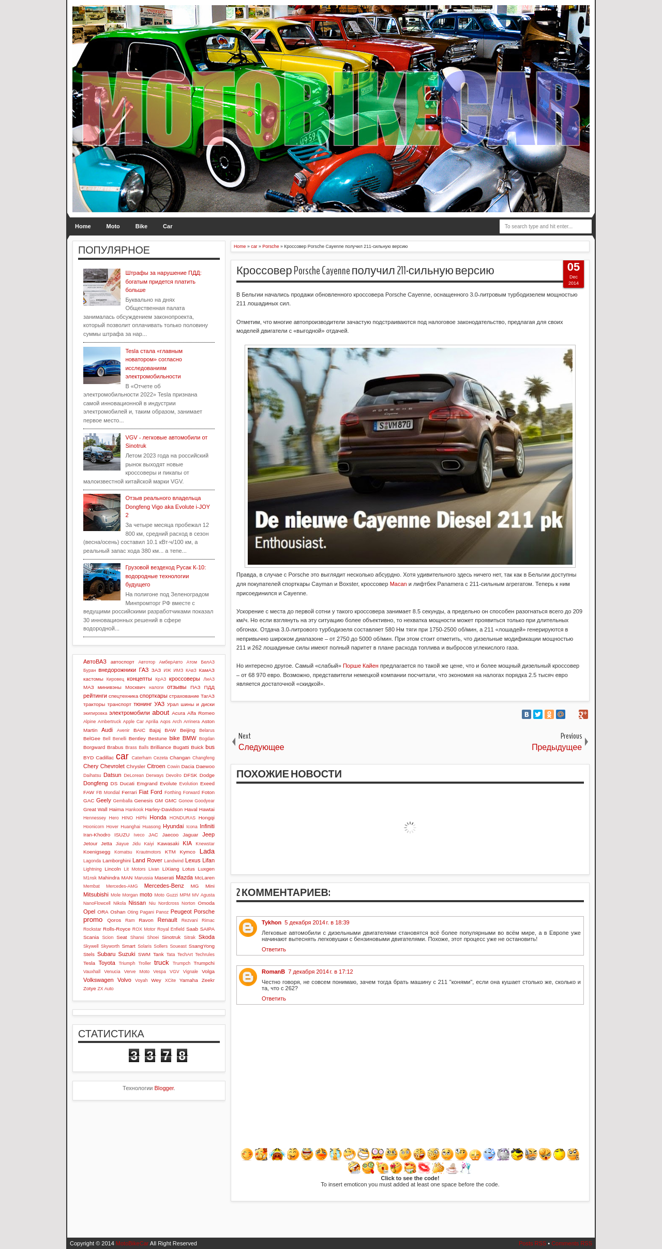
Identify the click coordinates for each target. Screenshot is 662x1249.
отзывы (177, 687)
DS (114, 783)
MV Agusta (203, 895)
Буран (89, 670)
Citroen (156, 766)
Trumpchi (204, 963)
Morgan (130, 895)
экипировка (95, 713)
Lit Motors (135, 869)
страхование (184, 696)
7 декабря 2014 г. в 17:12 (320, 971)
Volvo (124, 980)
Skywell (91, 946)
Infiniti (207, 826)
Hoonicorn (93, 826)
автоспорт (122, 662)
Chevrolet (112, 766)
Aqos (165, 721)
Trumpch (181, 963)
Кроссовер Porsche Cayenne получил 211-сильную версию (365, 270)
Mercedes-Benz (164, 886)
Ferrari (129, 792)
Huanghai (130, 826)
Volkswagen (98, 980)
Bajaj (155, 730)
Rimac (208, 920)
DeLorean (134, 775)
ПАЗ (195, 687)
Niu (152, 903)
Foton (208, 792)
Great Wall (95, 809)
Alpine (89, 721)
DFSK (190, 775)
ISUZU (122, 834)
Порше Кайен (361, 666)
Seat (121, 937)
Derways (154, 775)
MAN (127, 877)
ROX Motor (144, 929)
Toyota (106, 963)
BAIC (139, 730)
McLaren (205, 877)
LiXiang (170, 869)
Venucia (112, 971)
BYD (88, 757)
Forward (191, 792)
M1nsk (90, 877)
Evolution (188, 783)
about (160, 712)
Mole (116, 895)
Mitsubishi (96, 894)
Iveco (138, 834)
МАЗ (88, 687)
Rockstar (92, 929)
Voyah (141, 980)
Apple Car (133, 721)
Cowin (173, 766)
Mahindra (108, 877)
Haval (190, 809)
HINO (127, 817)
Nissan (137, 903)
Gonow (185, 800)
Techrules (205, 954)
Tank (158, 954)
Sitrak (189, 937)
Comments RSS (571, 1243)
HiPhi (141, 817)
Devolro (174, 775)
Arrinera (192, 721)
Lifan (208, 860)
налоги (156, 687)
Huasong (151, 826)
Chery (90, 766)
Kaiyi (149, 843)
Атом (192, 662)
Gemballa (123, 800)
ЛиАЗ (209, 679)
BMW (190, 738)
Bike (141, 226)
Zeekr (208, 980)
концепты (139, 678)
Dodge (207, 775)
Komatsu (123, 852)
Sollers (161, 946)
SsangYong (202, 946)
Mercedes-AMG (122, 886)
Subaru (106, 954)
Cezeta (161, 757)
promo (92, 919)
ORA (102, 912)
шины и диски (197, 704)
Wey (156, 980)
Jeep (208, 834)
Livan (153, 869)
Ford (156, 792)
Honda (157, 817)
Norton (188, 903)
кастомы (93, 679)
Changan (180, 757)
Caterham (142, 757)
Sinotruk (171, 937)
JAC (153, 834)
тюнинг (142, 704)
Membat (91, 886)
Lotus (189, 869)
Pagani (147, 912)
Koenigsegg (96, 852)
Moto (113, 226)
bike (174, 738)
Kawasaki (168, 843)
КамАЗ (207, 670)
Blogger (164, 1088)
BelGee (91, 738)
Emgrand (147, 783)
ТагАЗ (208, 696)
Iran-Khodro (96, 834)
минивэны (110, 687)
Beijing (187, 730)
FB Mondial (108, 792)
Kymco (187, 852)
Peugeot (181, 911)
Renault (167, 920)
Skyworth (110, 946)
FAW (88, 792)
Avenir (123, 730)
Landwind (174, 860)
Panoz (162, 912)
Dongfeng (95, 783)
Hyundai (173, 826)
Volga (208, 971)
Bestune (157, 738)
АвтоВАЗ (95, 661)
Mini (210, 886)
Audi (107, 730)
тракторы (94, 704)
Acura (178, 713)
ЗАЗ (156, 670)
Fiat (143, 792)
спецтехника (123, 696)
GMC (171, 800)
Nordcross (168, 903)
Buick (197, 747)
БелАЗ (208, 662)
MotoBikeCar (132, 1243)
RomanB (273, 971)
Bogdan (207, 738)
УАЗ (159, 704)
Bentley (137, 738)
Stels (89, 954)
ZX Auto (105, 988)
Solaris (145, 946)
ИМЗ (178, 670)
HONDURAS (182, 817)
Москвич (135, 687)
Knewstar (205, 843)
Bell (107, 738)
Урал (173, 704)
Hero (114, 817)
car (122, 756)
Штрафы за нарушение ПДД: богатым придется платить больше (163, 281)
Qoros (114, 920)
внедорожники (117, 670)
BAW (170, 730)
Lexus (192, 860)
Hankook (135, 809)
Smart (128, 946)
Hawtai (207, 809)
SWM (144, 954)
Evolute (168, 783)
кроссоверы (184, 678)
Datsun (112, 775)
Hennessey (94, 817)
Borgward (94, 747)
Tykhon (271, 922)
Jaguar (190, 834)
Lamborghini (116, 860)
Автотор (146, 662)
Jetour (90, 843)
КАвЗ (191, 670)
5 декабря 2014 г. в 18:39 (316, 922)
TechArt (185, 954)
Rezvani (190, 920)
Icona (192, 826)
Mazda (184, 877)
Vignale (190, 971)
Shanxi (137, 937)
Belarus (207, 730)
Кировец (115, 679)
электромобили (129, 713)
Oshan (117, 912)
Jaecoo (170, 834)
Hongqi (207, 817)
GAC (88, 800)
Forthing (172, 792)
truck (161, 962)
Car (167, 226)
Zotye (89, 988)
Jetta (106, 843)
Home (83, 226)
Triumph (126, 963)
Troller (144, 963)
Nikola (119, 903)
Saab (192, 929)
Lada (207, 851)
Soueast (178, 946)
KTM (170, 852)
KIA (187, 843)
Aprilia (152, 721)
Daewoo (205, 766)
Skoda (207, 937)
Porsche (204, 911)
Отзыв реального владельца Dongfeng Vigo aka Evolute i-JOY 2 (167, 506)
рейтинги (95, 696)
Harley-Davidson (164, 809)
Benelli (119, 738)
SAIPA (207, 929)
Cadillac (105, 757)
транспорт (120, 704)
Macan (398, 584)
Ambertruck (109, 721)
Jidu (136, 843)
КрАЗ (160, 679)
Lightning (92, 869)
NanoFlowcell (97, 903)
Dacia (187, 766)
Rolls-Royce (116, 929)
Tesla (89, 963)
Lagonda (92, 860)
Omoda (206, 903)
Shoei (153, 937)
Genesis (143, 800)
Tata (171, 954)
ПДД (209, 687)
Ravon (146, 920)
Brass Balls (136, 747)
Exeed (207, 783)
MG (195, 886)
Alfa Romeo (201, 713)
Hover (112, 826)
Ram (130, 920)
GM (159, 800)
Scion (107, 937)
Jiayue (122, 843)
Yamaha (188, 980)
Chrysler (135, 766)
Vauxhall (91, 971)
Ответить (274, 949)
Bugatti (181, 747)
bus (210, 747)
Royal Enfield (171, 929)
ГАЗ (143, 670)
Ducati (127, 783)
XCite (170, 980)
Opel (89, 911)
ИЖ (167, 670)
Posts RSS (532, 1243)
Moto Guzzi (166, 895)
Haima (116, 809)
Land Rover (147, 860)
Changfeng (203, 757)
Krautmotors (148, 852)
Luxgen (206, 869)
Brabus (115, 747)
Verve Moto (136, 971)
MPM (184, 895)
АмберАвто (171, 662)
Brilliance (161, 747)
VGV (174, 971)
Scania (91, 937)
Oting (132, 912)
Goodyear (204, 800)
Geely (103, 800)
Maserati (164, 877)
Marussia (143, 877)
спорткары (154, 696)
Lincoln (112, 869)
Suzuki (127, 954)
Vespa (159, 971)
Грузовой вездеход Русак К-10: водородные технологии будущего (165, 575)
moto (146, 894)
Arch (177, 721)
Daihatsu (92, 775)
